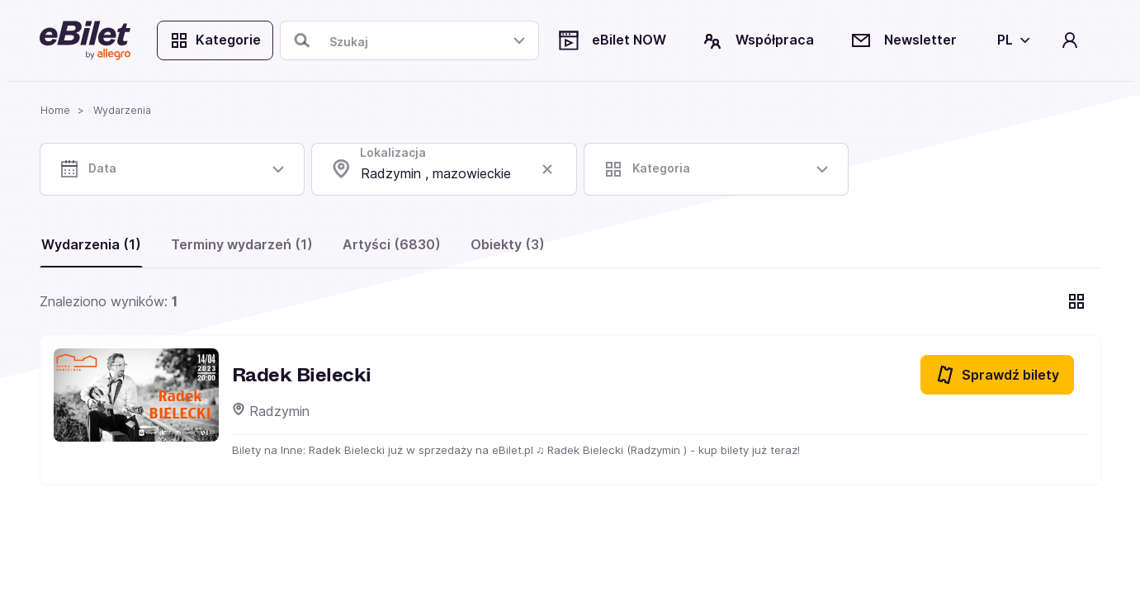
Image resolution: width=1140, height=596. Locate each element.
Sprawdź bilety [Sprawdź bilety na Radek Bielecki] (997, 375)
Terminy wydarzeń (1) (242, 244)
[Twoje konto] (1069, 40)
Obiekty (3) (508, 244)
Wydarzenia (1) (91, 244)
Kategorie (215, 40)
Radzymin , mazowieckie (436, 173)
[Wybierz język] (1011, 40)
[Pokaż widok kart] (1076, 301)
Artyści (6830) (392, 244)
